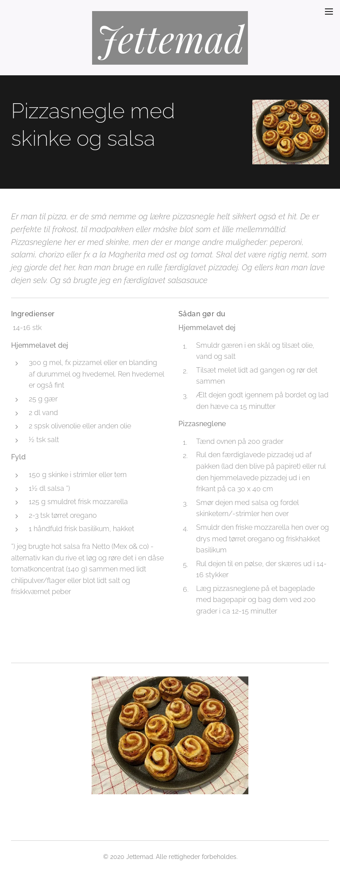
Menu (329, 11)
